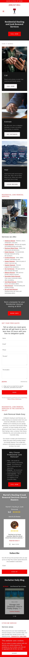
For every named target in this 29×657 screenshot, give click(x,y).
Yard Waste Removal (10, 282)
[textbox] (14, 338)
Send (14, 392)
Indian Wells (22, 633)
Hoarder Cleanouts (10, 265)
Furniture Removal (10, 257)
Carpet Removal (9, 244)
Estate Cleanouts (9, 252)
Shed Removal (9, 285)
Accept (14, 653)
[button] (4, 11)
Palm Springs (22, 635)
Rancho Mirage (6, 637)
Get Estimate (12, 134)
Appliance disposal (10, 240)
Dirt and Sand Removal (11, 289)
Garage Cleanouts (10, 261)
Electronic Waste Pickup (11, 248)
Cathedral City (15, 633)
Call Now (10, 86)
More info (14, 313)
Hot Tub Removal (9, 268)
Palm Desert (14, 635)
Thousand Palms (15, 637)
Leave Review (12, 184)
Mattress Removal (10, 272)
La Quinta (8, 635)
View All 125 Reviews (14, 516)
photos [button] (5, 381)
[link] (14, 11)
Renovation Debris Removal (12, 276)
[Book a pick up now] (14, 1)
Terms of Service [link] (15, 399)
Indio (3, 635)
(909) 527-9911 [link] (14, 5)
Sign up (14, 571)
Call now (14, 34)
